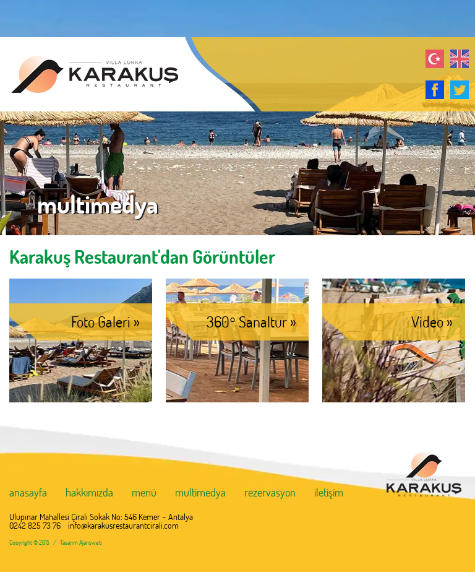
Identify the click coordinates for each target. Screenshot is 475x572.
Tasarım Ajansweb (81, 543)
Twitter (459, 89)
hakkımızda (89, 493)
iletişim (328, 493)
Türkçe (434, 58)
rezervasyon (270, 493)
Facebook (434, 89)
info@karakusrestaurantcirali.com (123, 525)
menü (144, 493)
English (459, 58)
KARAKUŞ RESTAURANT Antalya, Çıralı (89, 74)
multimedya (200, 493)
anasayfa (28, 493)
